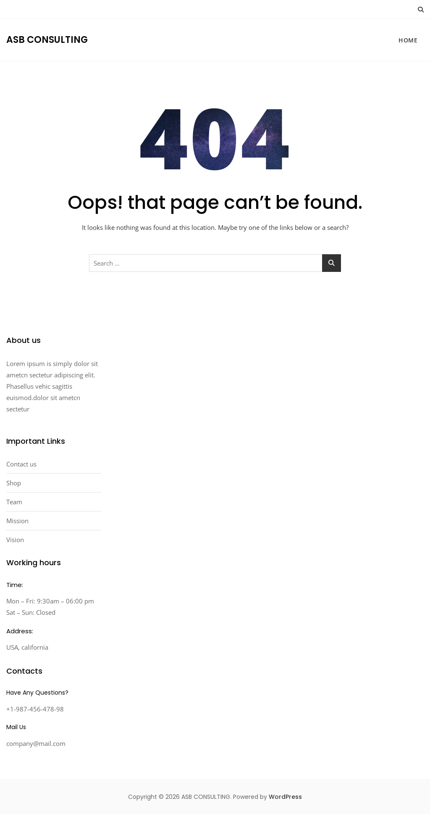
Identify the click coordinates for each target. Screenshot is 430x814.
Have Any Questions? (37, 692)
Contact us (21, 464)
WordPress (285, 797)
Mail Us (16, 727)
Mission (17, 520)
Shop (13, 483)
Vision (15, 539)
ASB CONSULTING (47, 39)
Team (14, 502)
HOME (408, 40)
